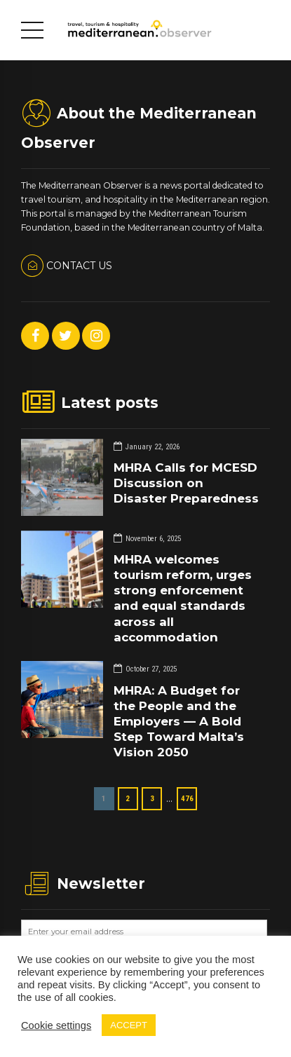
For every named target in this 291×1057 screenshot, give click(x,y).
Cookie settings (56, 1025)
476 (187, 798)
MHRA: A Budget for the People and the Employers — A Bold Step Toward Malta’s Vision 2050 (179, 721)
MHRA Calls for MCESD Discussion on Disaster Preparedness (186, 483)
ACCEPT (128, 1025)
